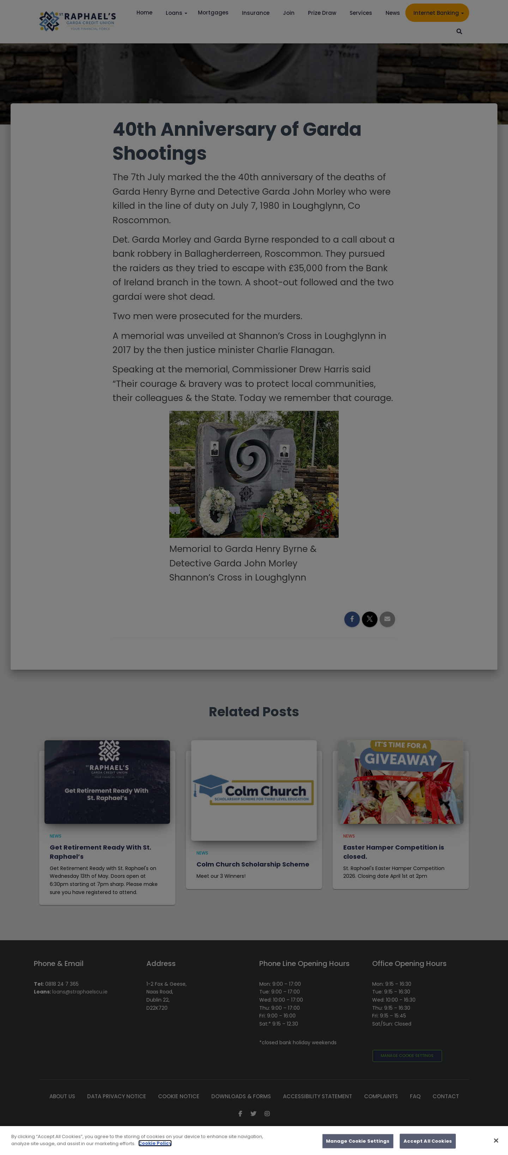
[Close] (496, 1150)
